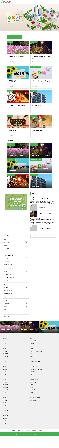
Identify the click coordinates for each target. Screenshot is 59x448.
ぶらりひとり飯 (33, 368)
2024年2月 (5, 360)
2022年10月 (5, 401)
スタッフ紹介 (20, 442)
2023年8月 (5, 376)
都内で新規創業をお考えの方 (35, 66)
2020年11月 (5, 425)
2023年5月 (5, 383)
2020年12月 (5, 422)
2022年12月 (5, 396)
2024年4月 (5, 357)
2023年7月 (5, 378)
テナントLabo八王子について (36, 363)
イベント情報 (33, 352)
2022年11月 (5, 399)
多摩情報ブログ (29, 36)
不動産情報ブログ (45, 36)
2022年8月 (5, 406)
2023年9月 (5, 373)
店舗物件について (33, 388)
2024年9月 (5, 352)
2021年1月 (5, 419)
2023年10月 (5, 370)
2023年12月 (5, 365)
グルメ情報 (32, 357)
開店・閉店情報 (10, 91)
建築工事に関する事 (34, 394)
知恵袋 (33, 91)
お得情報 (32, 355)
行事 (31, 406)
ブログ (45, 442)
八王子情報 (33, 42)
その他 (10, 42)
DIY (31, 350)
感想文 (31, 396)
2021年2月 (5, 417)
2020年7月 (5, 435)
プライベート (33, 365)
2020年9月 (5, 430)
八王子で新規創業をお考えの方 (36, 381)
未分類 (10, 66)
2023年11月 (5, 368)
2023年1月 (5, 394)
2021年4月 (5, 412)
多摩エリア (32, 386)
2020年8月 (5, 432)
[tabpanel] (29, 17)
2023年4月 (5, 386)
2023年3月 (5, 388)
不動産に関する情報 (34, 370)
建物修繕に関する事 (34, 391)
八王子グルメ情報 (33, 378)
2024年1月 (5, 363)
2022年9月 (5, 404)
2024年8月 (5, 355)
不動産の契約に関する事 (35, 373)
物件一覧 (40, 442)
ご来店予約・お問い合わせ (31, 442)
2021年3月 (5, 414)
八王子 (31, 376)
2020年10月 (5, 427)
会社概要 (14, 442)
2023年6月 (5, 381)
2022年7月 (5, 409)
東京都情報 (32, 401)
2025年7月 (5, 350)
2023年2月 (5, 391)
